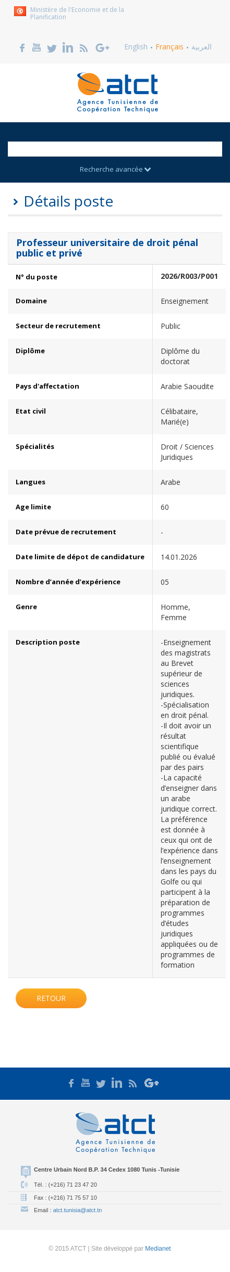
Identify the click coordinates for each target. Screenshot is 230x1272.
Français (169, 47)
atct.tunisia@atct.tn (77, 1210)
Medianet (158, 1248)
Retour (51, 998)
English (136, 47)
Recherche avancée (115, 169)
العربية (201, 47)
